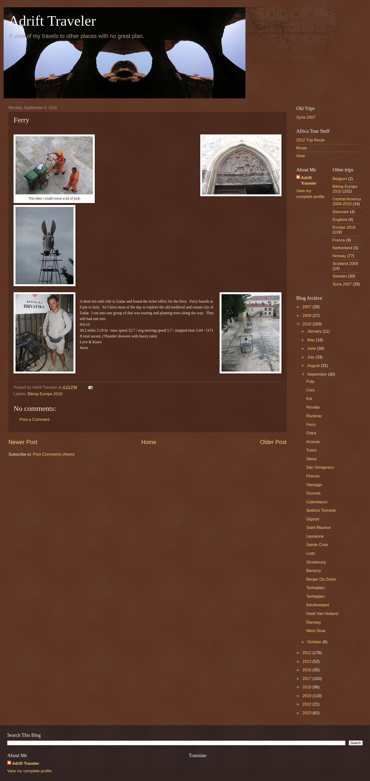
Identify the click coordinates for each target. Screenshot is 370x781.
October (314, 642)
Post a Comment (34, 419)
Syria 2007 (305, 117)
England (340, 219)
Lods (310, 553)
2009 (307, 315)
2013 (307, 661)
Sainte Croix (317, 544)
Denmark (341, 212)
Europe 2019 (344, 227)
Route (301, 148)
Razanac (314, 416)
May (311, 340)
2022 (307, 704)
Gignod (312, 519)
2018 (307, 687)
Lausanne (315, 536)
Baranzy (313, 570)
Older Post (273, 442)
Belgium (340, 178)
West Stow (315, 630)
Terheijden (315, 587)
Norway (339, 256)
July (311, 357)
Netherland (342, 248)
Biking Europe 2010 (45, 394)
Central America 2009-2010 (347, 201)
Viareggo (314, 484)
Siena (311, 459)
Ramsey (313, 622)
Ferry (311, 424)
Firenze (312, 476)
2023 (307, 713)
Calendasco (316, 502)
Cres (310, 390)
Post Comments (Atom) (53, 454)
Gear (300, 155)
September (317, 374)
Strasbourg (316, 562)
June (312, 348)
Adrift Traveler (52, 21)
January (314, 331)
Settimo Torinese (321, 510)
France (339, 240)
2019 (307, 695)
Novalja (312, 407)
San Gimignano (320, 467)
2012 (307, 652)
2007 (307, 307)
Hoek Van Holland (322, 613)
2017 (307, 678)
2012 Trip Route (310, 140)
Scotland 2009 (345, 263)
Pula (310, 381)
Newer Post (22, 442)
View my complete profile (29, 771)
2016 (307, 670)
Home (148, 442)
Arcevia (312, 441)
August (314, 365)
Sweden (340, 276)
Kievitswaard (317, 605)
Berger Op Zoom (321, 579)
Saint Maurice (318, 527)
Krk (309, 398)
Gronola (313, 493)
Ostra (311, 433)
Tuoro (311, 450)
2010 (307, 324)
